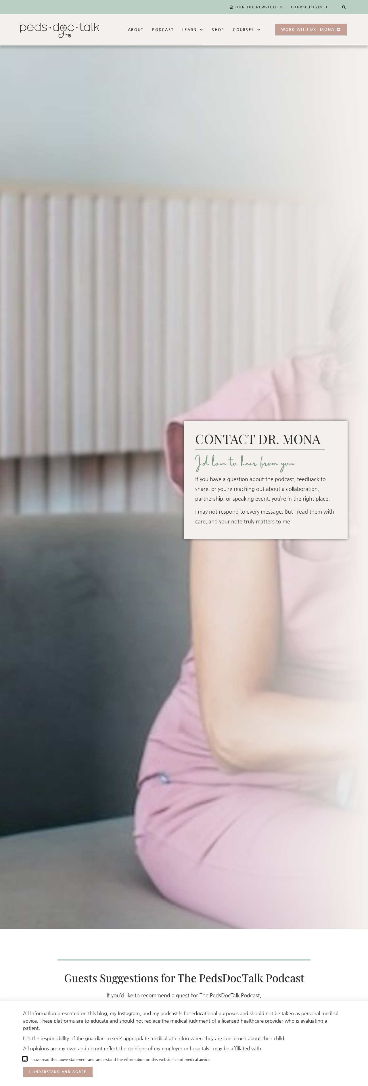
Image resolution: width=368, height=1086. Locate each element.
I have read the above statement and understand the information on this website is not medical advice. (119, 1059)
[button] (344, 7)
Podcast (163, 29)
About (135, 29)
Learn (192, 30)
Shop (218, 29)
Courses (246, 30)
